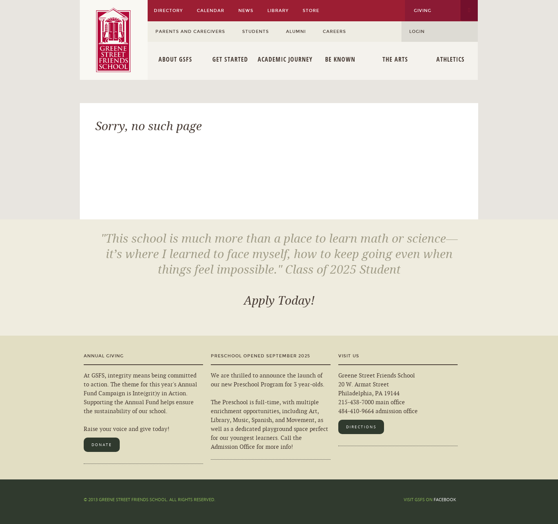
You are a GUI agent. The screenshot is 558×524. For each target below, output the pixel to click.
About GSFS (175, 59)
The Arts (395, 59)
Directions (361, 426)
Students (255, 31)
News (245, 10)
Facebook (445, 499)
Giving (422, 10)
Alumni (296, 31)
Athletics (450, 59)
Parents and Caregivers (190, 31)
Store (311, 10)
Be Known (340, 59)
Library (278, 10)
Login (417, 31)
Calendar (210, 10)
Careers (334, 31)
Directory (168, 10)
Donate (101, 444)
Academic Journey (285, 59)
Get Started (230, 59)
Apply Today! (279, 301)
